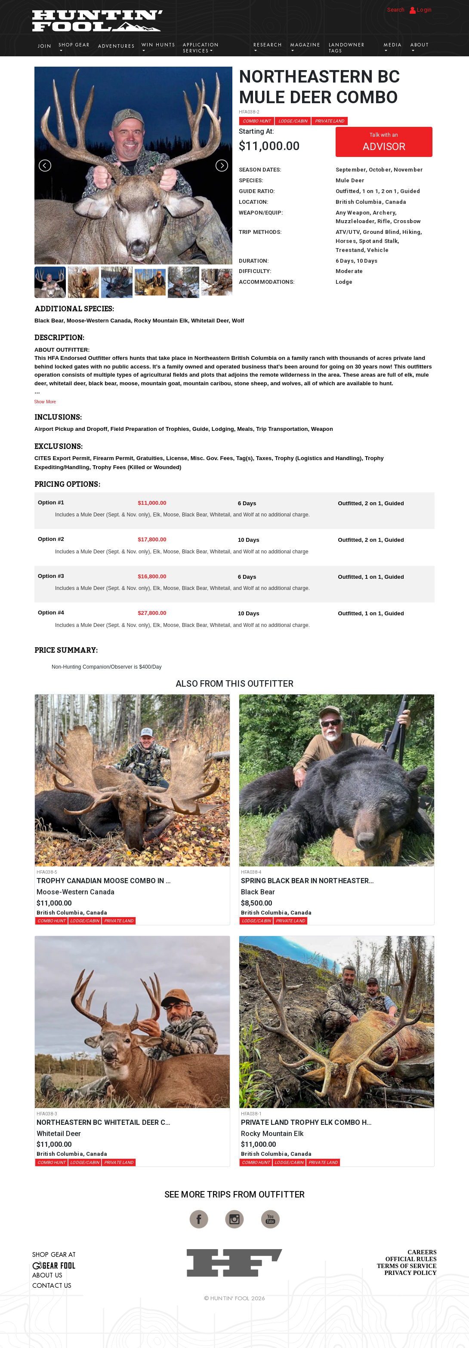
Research (267, 45)
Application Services (201, 48)
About (419, 45)
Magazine (305, 45)
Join (45, 46)
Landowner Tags (347, 48)
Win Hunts (158, 45)
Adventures (116, 46)
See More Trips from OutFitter (234, 1194)
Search (396, 9)
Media (393, 45)
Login (421, 10)
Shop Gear (74, 45)
